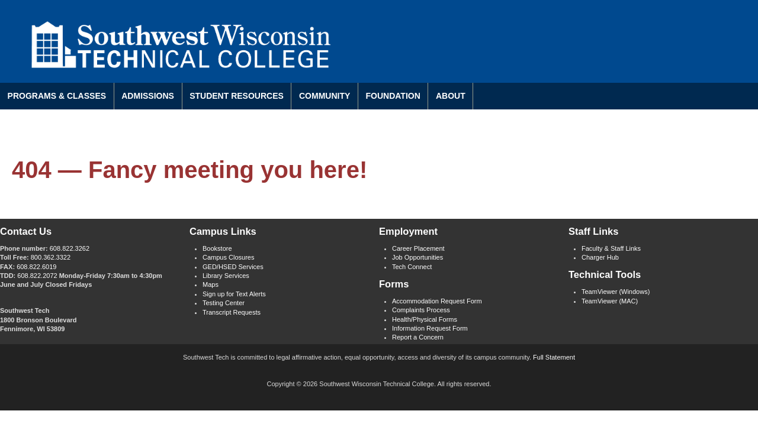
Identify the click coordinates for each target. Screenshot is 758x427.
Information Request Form (430, 328)
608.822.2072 (37, 275)
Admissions (147, 96)
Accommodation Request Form (437, 301)
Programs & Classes (57, 96)
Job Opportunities (417, 257)
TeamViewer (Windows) (616, 291)
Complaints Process (421, 309)
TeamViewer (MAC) (610, 301)
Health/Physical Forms (424, 319)
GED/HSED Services (233, 266)
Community (324, 96)
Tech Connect (412, 266)
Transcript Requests (232, 312)
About (450, 96)
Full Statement (554, 357)
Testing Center (224, 302)
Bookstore (217, 248)
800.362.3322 (50, 257)
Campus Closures (228, 257)
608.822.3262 (69, 248)
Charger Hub (600, 257)
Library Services (226, 275)
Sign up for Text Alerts (234, 293)
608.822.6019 (36, 266)
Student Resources (237, 96)
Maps (211, 284)
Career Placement (418, 248)
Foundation (393, 96)
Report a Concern (418, 337)
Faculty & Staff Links (611, 248)
